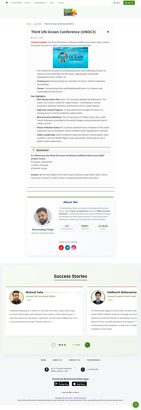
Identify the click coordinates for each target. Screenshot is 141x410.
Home (28, 24)
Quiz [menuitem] (51, 3)
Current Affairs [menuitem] (16, 3)
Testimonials (93, 365)
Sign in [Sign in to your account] (117, 3)
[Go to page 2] (62, 349)
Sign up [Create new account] (129, 3)
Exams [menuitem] (27, 3)
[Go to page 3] (65, 349)
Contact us (74, 365)
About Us (57, 365)
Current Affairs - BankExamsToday (74, 403)
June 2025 (38, 24)
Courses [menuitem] (61, 3)
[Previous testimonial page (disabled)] (53, 349)
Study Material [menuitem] (39, 3)
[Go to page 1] (60, 349)
